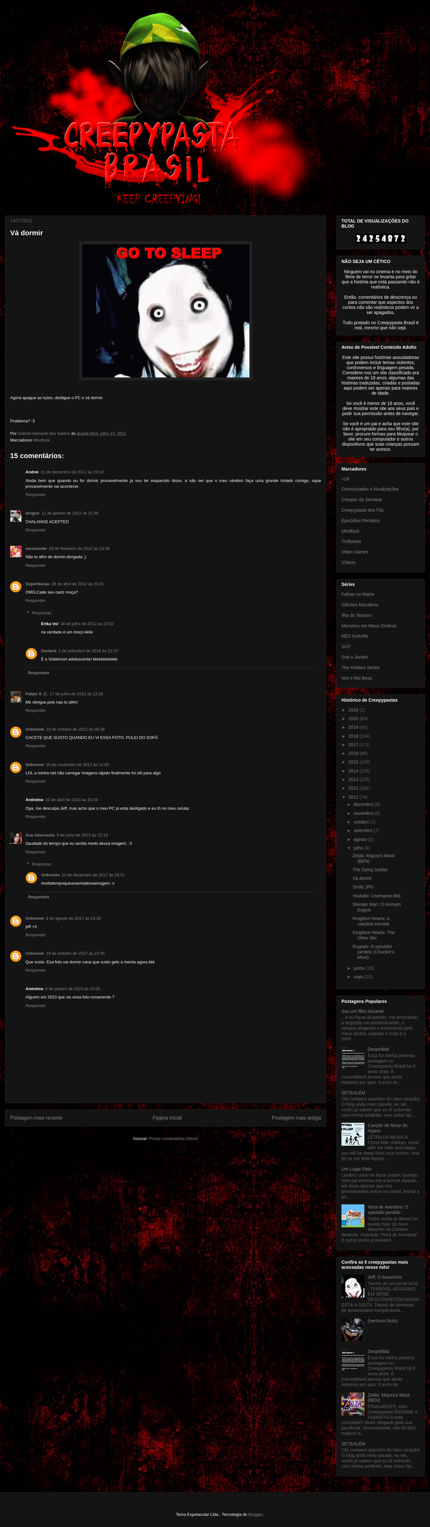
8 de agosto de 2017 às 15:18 (73, 918)
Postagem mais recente (36, 1118)
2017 (354, 744)
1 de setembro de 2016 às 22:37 (88, 650)
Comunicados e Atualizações (370, 489)
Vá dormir (362, 878)
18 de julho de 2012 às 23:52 (87, 623)
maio (359, 976)
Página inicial (167, 1118)
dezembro (364, 804)
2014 (354, 770)
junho (360, 968)
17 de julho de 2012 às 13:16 (76, 693)
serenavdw (36, 548)
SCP (346, 646)
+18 (345, 478)
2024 (354, 709)
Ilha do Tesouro (356, 615)
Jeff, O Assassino (385, 1277)
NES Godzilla (354, 636)
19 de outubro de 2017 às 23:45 (75, 953)
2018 (354, 736)
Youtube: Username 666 (376, 895)
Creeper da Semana (361, 499)
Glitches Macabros (359, 604)
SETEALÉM (353, 1092)
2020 (354, 718)
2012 (354, 788)
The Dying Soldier (370, 869)
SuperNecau (37, 583)
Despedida (378, 1049)
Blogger (255, 1514)
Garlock (48, 650)
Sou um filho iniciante (362, 1011)
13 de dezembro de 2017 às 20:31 (93, 875)
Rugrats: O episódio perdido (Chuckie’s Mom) (373, 952)
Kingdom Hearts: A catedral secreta (371, 921)
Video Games (355, 551)
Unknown (34, 729)
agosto (361, 839)
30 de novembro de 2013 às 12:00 (77, 764)
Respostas (41, 612)
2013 (354, 779)
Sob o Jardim (354, 657)
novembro (364, 813)
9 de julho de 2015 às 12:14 (82, 835)
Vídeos (348, 562)
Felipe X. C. (36, 693)
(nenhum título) (383, 1320)
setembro (363, 830)
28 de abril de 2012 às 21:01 (78, 583)
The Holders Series (360, 667)
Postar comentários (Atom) (173, 1138)
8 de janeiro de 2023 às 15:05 (72, 988)
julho (359, 848)
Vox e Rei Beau (356, 678)
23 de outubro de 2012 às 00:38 (75, 729)
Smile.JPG (363, 886)
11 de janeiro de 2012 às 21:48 (69, 513)
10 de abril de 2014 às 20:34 (71, 799)
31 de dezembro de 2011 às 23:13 (72, 472)
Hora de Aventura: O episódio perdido (388, 1209)
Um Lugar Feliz (356, 1169)
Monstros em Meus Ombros (369, 625)
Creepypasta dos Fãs (362, 510)
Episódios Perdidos (360, 520)
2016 (354, 753)
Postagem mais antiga (296, 1118)
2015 (354, 761)
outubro (362, 821)
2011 (354, 797)
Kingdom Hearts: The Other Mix (374, 935)
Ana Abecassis (40, 835)
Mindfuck (41, 440)
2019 (354, 727)
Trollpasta (351, 541)
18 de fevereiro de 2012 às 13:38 (79, 548)
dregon (32, 513)
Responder (35, 494)
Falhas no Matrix (357, 594)
